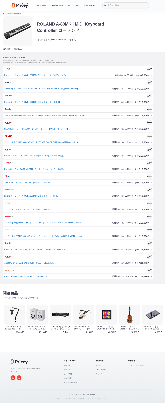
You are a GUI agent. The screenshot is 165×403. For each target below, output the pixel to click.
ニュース (99, 374)
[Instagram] (13, 377)
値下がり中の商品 (70, 382)
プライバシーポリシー (136, 365)
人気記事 (67, 370)
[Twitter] (19, 377)
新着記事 (67, 365)
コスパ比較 (68, 378)
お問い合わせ (101, 370)
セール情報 (68, 374)
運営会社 (99, 365)
